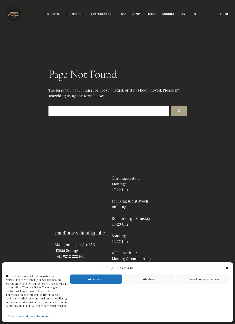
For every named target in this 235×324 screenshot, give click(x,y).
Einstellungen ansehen (203, 279)
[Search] (179, 111)
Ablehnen (149, 279)
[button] (227, 268)
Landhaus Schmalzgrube (80, 233)
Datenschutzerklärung (21, 316)
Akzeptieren (96, 279)
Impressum (44, 316)
